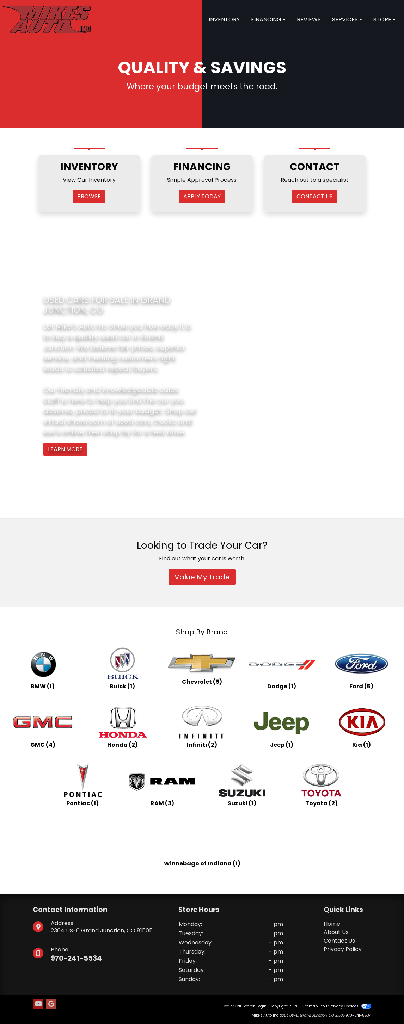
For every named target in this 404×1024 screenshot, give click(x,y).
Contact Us (339, 941)
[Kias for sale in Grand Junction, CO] (361, 726)
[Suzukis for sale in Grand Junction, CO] (242, 785)
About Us (336, 932)
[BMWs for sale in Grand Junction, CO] (43, 668)
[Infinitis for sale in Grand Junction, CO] (202, 726)
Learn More (65, 449)
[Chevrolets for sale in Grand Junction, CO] (202, 668)
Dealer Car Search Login (244, 1006)
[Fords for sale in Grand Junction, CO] (361, 668)
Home (332, 924)
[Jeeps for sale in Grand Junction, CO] (282, 726)
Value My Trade (202, 577)
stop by (117, 432)
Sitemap (310, 1006)
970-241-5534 (77, 958)
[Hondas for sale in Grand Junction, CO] (122, 726)
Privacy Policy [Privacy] (343, 949)
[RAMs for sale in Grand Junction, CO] (162, 785)
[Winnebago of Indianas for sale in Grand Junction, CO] (202, 843)
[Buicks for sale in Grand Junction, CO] (122, 668)
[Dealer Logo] (47, 19)
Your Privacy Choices (346, 1006)
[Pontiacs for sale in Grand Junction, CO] (82, 785)
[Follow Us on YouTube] (38, 1004)
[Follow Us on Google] (51, 1004)
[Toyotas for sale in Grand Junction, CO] (321, 785)
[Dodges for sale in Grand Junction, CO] (282, 668)
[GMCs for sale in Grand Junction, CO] (43, 726)
